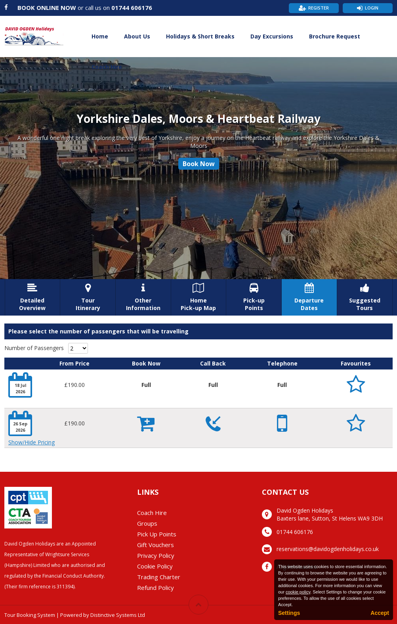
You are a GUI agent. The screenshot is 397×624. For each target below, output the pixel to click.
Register (318, 8)
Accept (379, 613)
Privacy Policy (155, 555)
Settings (289, 613)
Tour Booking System (29, 614)
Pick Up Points (156, 534)
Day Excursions (271, 36)
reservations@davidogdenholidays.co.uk (328, 549)
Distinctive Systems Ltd (117, 614)
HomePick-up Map (198, 297)
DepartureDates (309, 297)
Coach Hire (107, 67)
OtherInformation (143, 297)
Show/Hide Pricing (31, 442)
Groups (147, 523)
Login (371, 8)
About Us (137, 36)
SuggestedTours (364, 297)
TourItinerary (87, 297)
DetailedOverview (32, 297)
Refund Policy (155, 587)
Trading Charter (158, 577)
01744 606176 (131, 7)
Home (100, 36)
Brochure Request (334, 36)
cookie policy (298, 592)
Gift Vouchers (155, 545)
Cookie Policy (155, 566)
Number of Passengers (34, 348)
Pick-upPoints (253, 297)
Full (146, 385)
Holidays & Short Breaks (200, 36)
